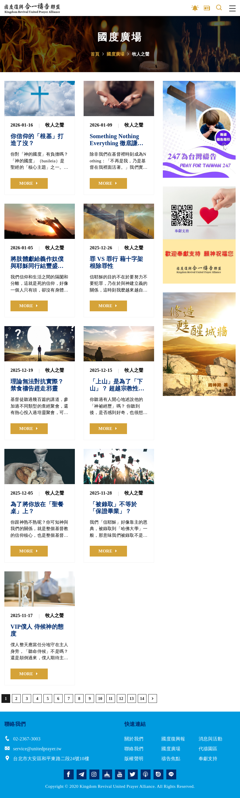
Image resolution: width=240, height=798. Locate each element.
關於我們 (133, 738)
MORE (26, 183)
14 (142, 698)
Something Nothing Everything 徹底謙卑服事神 (116, 140)
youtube (120, 774)
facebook (69, 774)
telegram (82, 774)
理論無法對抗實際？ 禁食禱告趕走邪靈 (36, 385)
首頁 (95, 54)
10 (100, 698)
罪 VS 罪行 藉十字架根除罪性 (116, 262)
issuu (158, 774)
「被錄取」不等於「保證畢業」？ (113, 507)
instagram (94, 774)
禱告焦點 (170, 758)
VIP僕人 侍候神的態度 (36, 630)
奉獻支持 (208, 758)
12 (121, 698)
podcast (146, 774)
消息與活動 (210, 738)
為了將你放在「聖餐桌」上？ (36, 507)
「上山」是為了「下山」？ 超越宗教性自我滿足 (117, 385)
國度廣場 (115, 54)
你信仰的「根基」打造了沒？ (36, 139)
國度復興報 (173, 738)
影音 (195, 8)
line (171, 774)
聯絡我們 (133, 748)
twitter (133, 774)
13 (132, 698)
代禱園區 (208, 748)
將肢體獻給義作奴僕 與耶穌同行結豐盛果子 (36, 262)
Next (231, 129)
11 (111, 698)
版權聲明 (133, 758)
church (107, 774)
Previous (167, 129)
